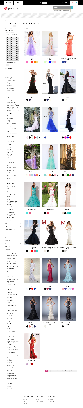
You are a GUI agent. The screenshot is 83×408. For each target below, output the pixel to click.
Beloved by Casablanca (11, 257)
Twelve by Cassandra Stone (12, 214)
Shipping (25, 403)
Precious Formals (10, 362)
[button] (27, 14)
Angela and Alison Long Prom (12, 104)
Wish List (50, 403)
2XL (17, 59)
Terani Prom (9, 204)
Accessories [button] (7, 246)
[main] (51, 199)
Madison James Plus (10, 168)
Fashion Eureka (9, 292)
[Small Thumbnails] (25, 29)
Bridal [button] (6, 223)
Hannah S (8, 143)
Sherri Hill (8, 193)
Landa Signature (10, 325)
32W (12, 55)
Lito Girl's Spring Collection (12, 347)
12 (17, 41)
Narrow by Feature (9, 68)
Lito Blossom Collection (11, 333)
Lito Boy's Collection (10, 334)
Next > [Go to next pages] (75, 370)
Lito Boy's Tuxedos (10, 339)
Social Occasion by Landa (11, 375)
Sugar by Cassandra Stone (12, 201)
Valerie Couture (9, 388)
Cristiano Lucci (9, 260)
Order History (51, 401)
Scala (8, 188)
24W (8, 53)
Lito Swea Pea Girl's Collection (12, 351)
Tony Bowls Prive (10, 385)
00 (12, 37)
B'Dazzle (8, 117)
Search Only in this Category (11, 28)
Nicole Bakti (9, 357)
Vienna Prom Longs (10, 217)
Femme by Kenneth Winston (12, 295)
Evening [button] (6, 226)
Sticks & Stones (9, 198)
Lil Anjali (8, 328)
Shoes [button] (6, 243)
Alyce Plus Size (9, 270)
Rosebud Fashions (10, 372)
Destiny (8, 282)
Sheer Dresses (9, 85)
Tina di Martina (9, 383)
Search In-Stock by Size (10, 32)
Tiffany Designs (9, 206)
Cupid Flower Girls (10, 281)
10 (12, 41)
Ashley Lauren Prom (10, 108)
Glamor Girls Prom (10, 141)
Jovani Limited (9, 318)
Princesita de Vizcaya (11, 365)
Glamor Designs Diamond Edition (13, 299)
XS (8, 57)
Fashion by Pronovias (11, 291)
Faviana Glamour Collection (12, 133)
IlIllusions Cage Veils (11, 302)
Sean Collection (10, 190)
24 (17, 45)
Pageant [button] (6, 237)
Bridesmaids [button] (7, 232)
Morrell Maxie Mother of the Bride (13, 355)
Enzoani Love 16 (10, 289)
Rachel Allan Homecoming (12, 177)
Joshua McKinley (10, 151)
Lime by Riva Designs (11, 331)
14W (12, 49)
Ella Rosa (8, 286)
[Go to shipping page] (9, 3)
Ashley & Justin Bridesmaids (12, 255)
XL (12, 59)
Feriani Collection (10, 297)
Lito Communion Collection (12, 342)
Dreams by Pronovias (11, 284)
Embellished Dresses (11, 80)
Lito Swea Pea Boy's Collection (12, 349)
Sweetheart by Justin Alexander (12, 378)
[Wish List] (72, 3)
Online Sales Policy (39, 401)
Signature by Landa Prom (11, 194)
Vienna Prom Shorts (10, 219)
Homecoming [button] (7, 235)
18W (8, 51)
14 (8, 43)
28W (17, 53)
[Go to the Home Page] (5, 20)
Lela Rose (8, 326)
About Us (37, 399)
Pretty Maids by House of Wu (12, 364)
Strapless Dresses (10, 90)
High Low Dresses (10, 82)
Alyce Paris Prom (10, 100)
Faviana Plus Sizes (10, 134)
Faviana (8, 131)
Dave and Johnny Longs (11, 125)
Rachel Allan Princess (11, 186)
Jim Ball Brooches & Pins (11, 315)
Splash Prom (9, 196)
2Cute (8, 97)
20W (12, 51)
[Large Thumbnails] (27, 29)
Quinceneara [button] (7, 240)
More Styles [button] (7, 252)
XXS (17, 55)
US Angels (9, 386)
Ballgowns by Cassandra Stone (13, 110)
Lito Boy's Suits (9, 338)
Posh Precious (9, 360)
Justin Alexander (10, 321)
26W (12, 53)
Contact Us (25, 399)
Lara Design (9, 159)
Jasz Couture (9, 144)
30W (8, 55)
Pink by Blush (9, 185)
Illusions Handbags (10, 308)
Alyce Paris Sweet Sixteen (11, 102)
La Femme (8, 157)
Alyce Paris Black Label (11, 99)
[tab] (13, 84)
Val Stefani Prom (10, 215)
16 (12, 43)
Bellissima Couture (10, 274)
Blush (8, 115)
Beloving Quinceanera (11, 276)
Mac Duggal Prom (10, 164)
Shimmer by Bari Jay (10, 373)
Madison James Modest (11, 167)
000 (8, 37)
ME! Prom (8, 165)
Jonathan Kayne (9, 147)
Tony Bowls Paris (10, 211)
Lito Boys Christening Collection (13, 341)
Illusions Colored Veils (11, 304)
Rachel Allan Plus (10, 178)
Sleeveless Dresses (10, 88)
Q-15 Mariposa (9, 368)
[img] (11, 8)
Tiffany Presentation (10, 207)
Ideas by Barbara (10, 300)
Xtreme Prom (9, 220)
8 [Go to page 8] (65, 370)
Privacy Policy (38, 403)
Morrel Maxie (9, 354)
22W (17, 51)
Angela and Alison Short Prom (12, 107)
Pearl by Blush (9, 359)
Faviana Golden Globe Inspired (12, 294)
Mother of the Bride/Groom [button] (10, 229)
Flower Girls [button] (7, 249)
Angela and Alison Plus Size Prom (13, 105)
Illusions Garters (10, 307)
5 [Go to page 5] (57, 370)
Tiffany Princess (10, 381)
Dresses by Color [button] (8, 93)
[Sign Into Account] (66, 2)
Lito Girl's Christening (11, 346)
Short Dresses (9, 87)
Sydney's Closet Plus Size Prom (13, 202)
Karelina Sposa (9, 323)
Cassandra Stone (10, 118)
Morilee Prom (9, 173)
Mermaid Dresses (11, 20)
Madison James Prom (11, 170)
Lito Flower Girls (10, 344)
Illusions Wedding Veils (11, 312)
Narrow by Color (9, 70)
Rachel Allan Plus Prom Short (12, 180)
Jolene (8, 146)
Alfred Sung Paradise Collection (13, 263)
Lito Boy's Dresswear (11, 336)
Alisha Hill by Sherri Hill (11, 253)
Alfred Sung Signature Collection (13, 266)
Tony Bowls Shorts (10, 212)
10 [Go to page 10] (71, 370)
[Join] (62, 2)
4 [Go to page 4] (54, 370)
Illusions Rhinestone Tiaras (12, 310)
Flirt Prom (8, 138)
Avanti (8, 273)
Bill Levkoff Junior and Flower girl (13, 279)
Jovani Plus (9, 317)
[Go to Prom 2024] (18, 3)
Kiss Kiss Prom (9, 155)
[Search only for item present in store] (6, 62)
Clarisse (8, 120)
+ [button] (20, 93)
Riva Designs (9, 370)
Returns (24, 401)
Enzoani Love (9, 287)
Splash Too (9, 376)
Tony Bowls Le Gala (10, 209)
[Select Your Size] (43, 3)
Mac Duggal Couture (10, 162)
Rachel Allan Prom (10, 181)
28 (12, 47)
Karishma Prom (9, 154)
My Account (50, 399)
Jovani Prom (9, 152)
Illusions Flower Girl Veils (11, 305)
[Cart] (76, 3)
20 (8, 45)
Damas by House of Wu (11, 123)
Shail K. (8, 191)
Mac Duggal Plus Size (11, 352)
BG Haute (8, 112)
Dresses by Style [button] (8, 77)
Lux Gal (8, 160)
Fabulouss (9, 130)
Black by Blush (9, 113)
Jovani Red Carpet (10, 320)
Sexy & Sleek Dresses (11, 83)
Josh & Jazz (9, 149)
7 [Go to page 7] (62, 370)
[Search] (62, 7)
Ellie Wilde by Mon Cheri (11, 128)
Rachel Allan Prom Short (11, 183)
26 (8, 47)
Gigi (7, 139)
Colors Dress (9, 121)
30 (17, 47)
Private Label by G (10, 367)
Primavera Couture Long (11, 175)
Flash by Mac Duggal (11, 136)
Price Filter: (8, 30)
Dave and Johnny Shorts (11, 126)
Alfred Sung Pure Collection (12, 265)
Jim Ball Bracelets (10, 313)
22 (12, 45)
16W (17, 49)
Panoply (8, 172)
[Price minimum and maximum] (13, 30)
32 (8, 49)
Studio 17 (8, 199)
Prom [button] (6, 96)
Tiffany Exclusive (10, 380)
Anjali (8, 271)
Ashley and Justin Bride (11, 258)
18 (17, 43)
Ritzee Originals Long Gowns (12, 261)
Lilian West (9, 329)
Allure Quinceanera (10, 268)
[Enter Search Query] (9, 26)
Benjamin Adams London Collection (13, 278)
